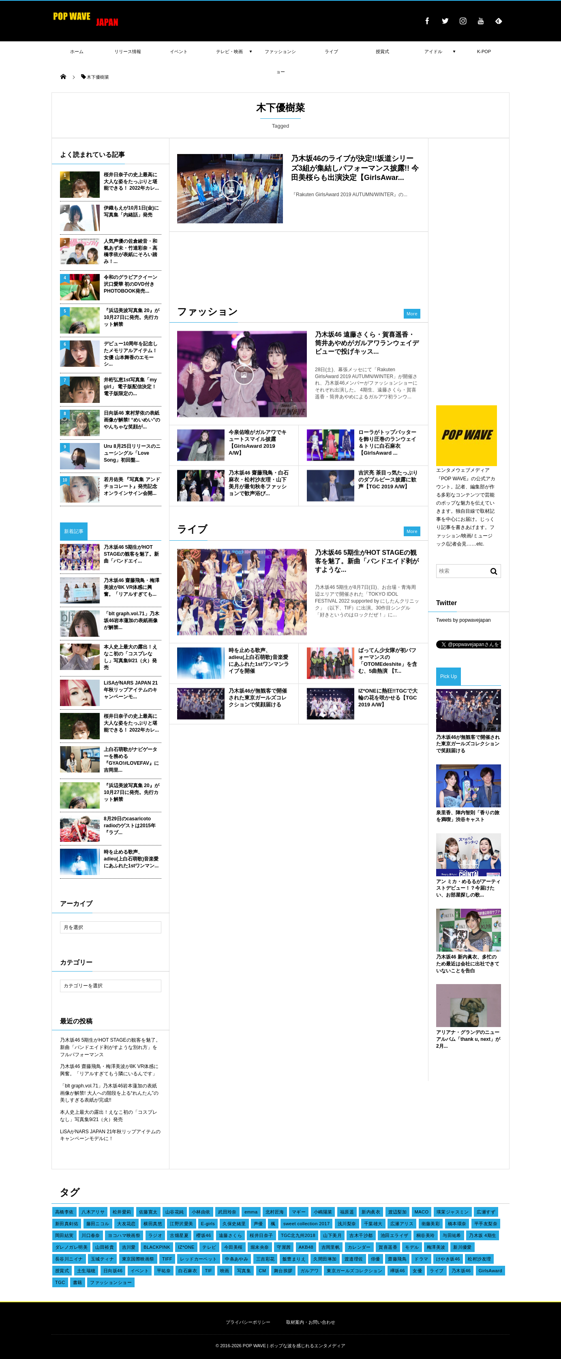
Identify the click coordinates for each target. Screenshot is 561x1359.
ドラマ (421, 1258)
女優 (417, 1270)
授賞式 (62, 1270)
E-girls (208, 1223)
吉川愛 (129, 1247)
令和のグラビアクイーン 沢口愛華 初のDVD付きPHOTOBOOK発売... (130, 284)
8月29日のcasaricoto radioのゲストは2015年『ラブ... (130, 825)
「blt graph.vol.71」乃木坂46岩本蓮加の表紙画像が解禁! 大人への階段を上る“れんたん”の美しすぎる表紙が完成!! (109, 1093)
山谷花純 (174, 1211)
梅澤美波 (436, 1247)
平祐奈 (164, 1270)
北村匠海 (275, 1211)
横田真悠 (152, 1223)
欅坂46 (397, 1270)
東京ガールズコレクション (354, 1270)
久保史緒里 (234, 1223)
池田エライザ (395, 1235)
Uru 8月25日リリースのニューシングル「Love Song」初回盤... (132, 453)
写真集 (244, 1270)
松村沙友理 (479, 1258)
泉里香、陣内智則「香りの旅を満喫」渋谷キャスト (467, 816)
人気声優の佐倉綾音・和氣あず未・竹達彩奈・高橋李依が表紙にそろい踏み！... (130, 251)
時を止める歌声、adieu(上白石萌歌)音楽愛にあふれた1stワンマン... (131, 859)
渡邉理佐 (354, 1258)
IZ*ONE (186, 1247)
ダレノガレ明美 (71, 1247)
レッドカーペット (198, 1258)
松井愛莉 (122, 1211)
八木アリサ (93, 1211)
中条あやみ (236, 1258)
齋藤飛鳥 (397, 1258)
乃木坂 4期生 (482, 1235)
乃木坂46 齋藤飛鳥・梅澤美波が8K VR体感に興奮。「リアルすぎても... (131, 587)
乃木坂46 (461, 1270)
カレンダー (359, 1247)
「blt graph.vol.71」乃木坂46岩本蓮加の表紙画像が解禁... (131, 620)
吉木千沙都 (361, 1235)
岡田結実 (64, 1235)
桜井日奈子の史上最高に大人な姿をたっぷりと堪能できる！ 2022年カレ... (131, 181)
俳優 (375, 1258)
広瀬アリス (401, 1223)
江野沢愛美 (181, 1223)
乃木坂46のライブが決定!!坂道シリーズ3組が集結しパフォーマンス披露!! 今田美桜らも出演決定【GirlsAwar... (355, 168)
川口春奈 (90, 1235)
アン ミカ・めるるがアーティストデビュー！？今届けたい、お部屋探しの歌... (468, 888)
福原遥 (347, 1211)
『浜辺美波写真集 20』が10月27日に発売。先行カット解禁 (131, 317)
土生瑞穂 (86, 1270)
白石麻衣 (187, 1270)
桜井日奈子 (261, 1235)
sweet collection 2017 (306, 1223)
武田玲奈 (227, 1211)
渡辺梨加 (397, 1211)
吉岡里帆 (330, 1247)
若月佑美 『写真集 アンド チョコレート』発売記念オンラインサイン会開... (132, 486)
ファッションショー (111, 1282)
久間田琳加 (324, 1258)
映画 (224, 1270)
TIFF (167, 1258)
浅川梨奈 (347, 1223)
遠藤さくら (230, 1235)
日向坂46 (112, 1270)
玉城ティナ (102, 1258)
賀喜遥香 (388, 1247)
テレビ (209, 1247)
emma (250, 1211)
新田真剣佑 (66, 1223)
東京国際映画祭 (138, 1258)
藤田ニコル (97, 1223)
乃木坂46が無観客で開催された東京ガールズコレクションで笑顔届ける (468, 744)
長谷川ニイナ (69, 1258)
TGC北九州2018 (298, 1235)
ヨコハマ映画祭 (124, 1235)
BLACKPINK (156, 1247)
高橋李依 (64, 1211)
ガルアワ (309, 1270)
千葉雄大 (373, 1223)
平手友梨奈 (485, 1223)
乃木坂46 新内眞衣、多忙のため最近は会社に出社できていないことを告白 (467, 964)
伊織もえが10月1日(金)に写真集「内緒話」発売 (131, 211)
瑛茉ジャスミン (453, 1211)
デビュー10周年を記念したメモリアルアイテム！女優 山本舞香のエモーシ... (131, 354)
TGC (60, 1282)
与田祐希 (452, 1235)
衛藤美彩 (431, 1223)
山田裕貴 (104, 1247)
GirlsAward (490, 1270)
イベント (140, 1270)
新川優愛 (462, 1247)
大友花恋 (126, 1223)
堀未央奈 (260, 1247)
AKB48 (306, 1247)
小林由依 (201, 1211)
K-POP (484, 51)
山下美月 (332, 1235)
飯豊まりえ (294, 1258)
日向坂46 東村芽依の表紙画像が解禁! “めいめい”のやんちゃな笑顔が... (132, 420)
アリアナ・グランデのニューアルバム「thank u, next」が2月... (468, 1039)
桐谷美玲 (425, 1235)
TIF (208, 1270)
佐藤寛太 (148, 1211)
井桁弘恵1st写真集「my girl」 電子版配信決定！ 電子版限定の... (130, 386)
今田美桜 (233, 1247)
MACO (422, 1211)
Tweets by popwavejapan (463, 620)
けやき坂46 (448, 1258)
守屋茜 (284, 1247)
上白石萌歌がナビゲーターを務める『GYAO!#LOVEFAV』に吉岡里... (131, 760)
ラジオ (155, 1235)
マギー (299, 1211)
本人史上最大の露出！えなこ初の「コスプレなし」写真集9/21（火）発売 (130, 657)
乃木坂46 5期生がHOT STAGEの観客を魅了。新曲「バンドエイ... (131, 554)
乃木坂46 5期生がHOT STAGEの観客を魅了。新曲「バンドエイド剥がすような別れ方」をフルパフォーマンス (110, 1047)
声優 (258, 1223)
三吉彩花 (265, 1258)
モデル (412, 1247)
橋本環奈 (457, 1223)
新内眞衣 (371, 1211)
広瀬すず (486, 1211)
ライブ (436, 1270)
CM (262, 1270)
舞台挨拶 (283, 1270)
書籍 (77, 1282)
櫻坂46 (203, 1235)
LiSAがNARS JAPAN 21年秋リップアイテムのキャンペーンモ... (131, 690)
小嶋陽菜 (323, 1211)
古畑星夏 (179, 1235)
